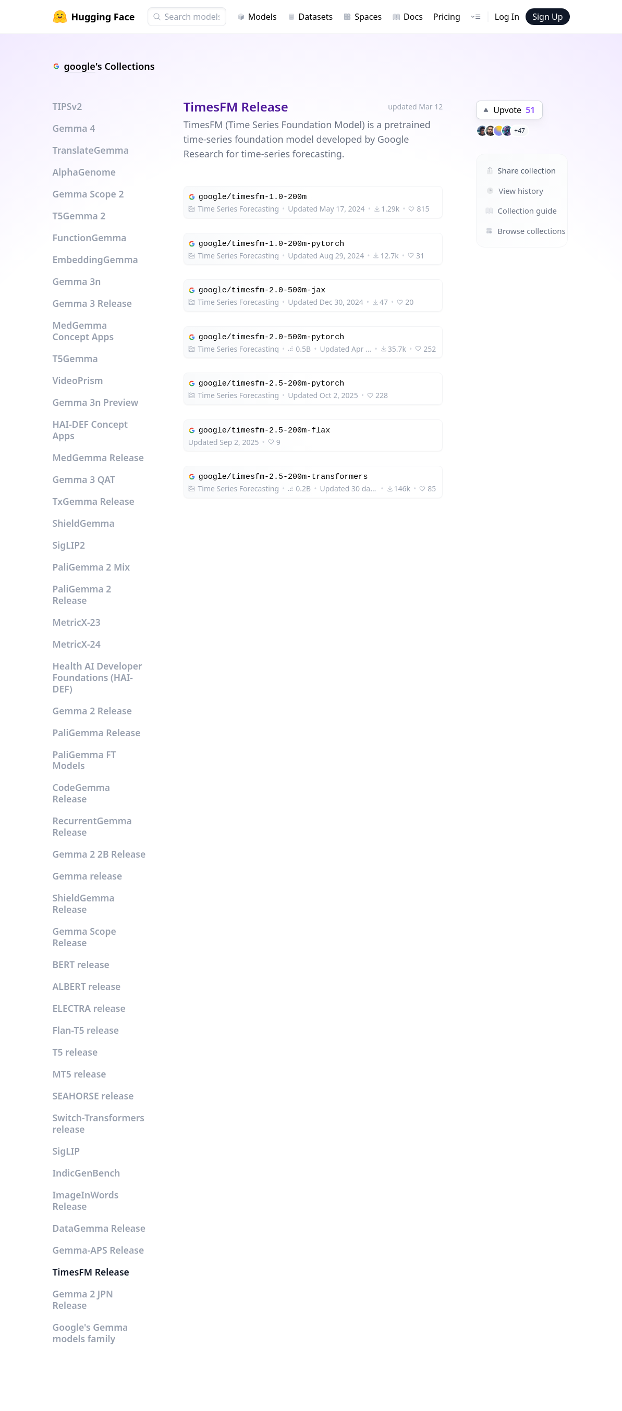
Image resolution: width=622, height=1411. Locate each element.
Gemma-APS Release (98, 1250)
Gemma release (88, 876)
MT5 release (79, 1074)
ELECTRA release (89, 1008)
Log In (507, 16)
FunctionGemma (90, 237)
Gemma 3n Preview (96, 402)
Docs (407, 16)
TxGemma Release (94, 501)
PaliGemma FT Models (84, 760)
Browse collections (510, 231)
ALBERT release (87, 986)
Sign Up (547, 16)
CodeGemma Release (82, 793)
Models (257, 16)
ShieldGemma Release (84, 903)
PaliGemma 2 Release (82, 594)
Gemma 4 (74, 128)
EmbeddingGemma (95, 259)
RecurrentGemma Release (92, 826)
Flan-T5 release (86, 1030)
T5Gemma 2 (79, 215)
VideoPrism (78, 380)
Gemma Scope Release (84, 936)
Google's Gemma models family (90, 1332)
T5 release (75, 1052)
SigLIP (66, 1151)
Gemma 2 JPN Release (83, 1299)
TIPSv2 (67, 106)
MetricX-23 (77, 622)
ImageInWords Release (86, 1200)
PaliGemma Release (97, 732)
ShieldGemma (84, 523)
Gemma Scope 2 (88, 194)
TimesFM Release (91, 1272)
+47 (519, 130)
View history (515, 190)
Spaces (362, 16)
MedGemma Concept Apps (83, 330)
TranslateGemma (91, 150)
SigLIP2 (69, 545)
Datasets (310, 16)
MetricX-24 (77, 644)
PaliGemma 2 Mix (91, 567)
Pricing (446, 16)
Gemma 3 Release (92, 303)
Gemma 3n (77, 281)
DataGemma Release (99, 1228)
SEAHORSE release (93, 1095)
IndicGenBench (86, 1173)
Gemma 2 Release (92, 710)
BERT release (81, 964)
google (79, 66)
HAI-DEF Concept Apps (90, 429)
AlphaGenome (84, 172)
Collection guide (510, 210)
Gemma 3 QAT (84, 479)
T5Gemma (75, 358)
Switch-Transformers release (99, 1123)
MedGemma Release (98, 457)
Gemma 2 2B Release (99, 854)
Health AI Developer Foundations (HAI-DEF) (97, 677)
